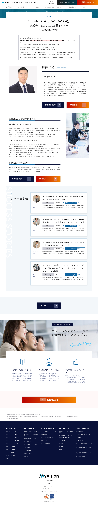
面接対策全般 (27, 447)
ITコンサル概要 (10, 452)
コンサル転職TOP (10, 11)
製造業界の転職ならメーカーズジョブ (84, 457)
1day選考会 (44, 434)
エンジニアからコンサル (30, 441)
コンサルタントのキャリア (12, 437)
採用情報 (78, 437)
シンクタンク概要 (10, 455)
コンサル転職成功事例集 (47, 437)
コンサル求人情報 (45, 443)
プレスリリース (63, 449)
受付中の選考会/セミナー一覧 (48, 431)
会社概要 (61, 446)
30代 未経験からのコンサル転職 (31, 434)
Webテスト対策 (28, 454)
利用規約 (49, 483)
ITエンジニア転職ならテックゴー (83, 453)
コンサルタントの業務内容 (12, 440)
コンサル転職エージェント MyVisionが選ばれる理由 (65, 436)
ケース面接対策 (27, 451)
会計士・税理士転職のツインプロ (84, 443)
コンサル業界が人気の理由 (30, 444)
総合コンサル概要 (10, 449)
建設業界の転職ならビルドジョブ (84, 448)
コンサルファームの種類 (12, 443)
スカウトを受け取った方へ (83, 434)
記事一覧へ (9, 458)
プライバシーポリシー (49, 486)
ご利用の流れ (62, 440)
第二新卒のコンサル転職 (30, 438)
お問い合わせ (79, 440)
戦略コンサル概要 (10, 446)
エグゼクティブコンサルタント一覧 (23, 11)
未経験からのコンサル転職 (30, 431)
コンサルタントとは (11, 431)
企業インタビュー (45, 440)
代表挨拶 (61, 443)
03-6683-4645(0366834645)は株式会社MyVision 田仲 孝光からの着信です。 (50, 11)
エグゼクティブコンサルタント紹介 (66, 431)
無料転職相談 (79, 431)
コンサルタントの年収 (11, 434)
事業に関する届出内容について (49, 488)
